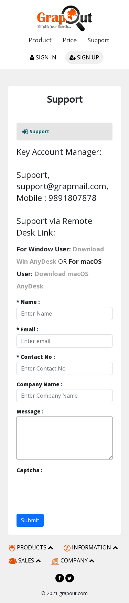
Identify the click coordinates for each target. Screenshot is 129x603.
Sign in (43, 57)
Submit (30, 520)
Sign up (84, 57)
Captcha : (30, 470)
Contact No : (36, 357)
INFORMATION (91, 547)
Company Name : (40, 384)
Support (98, 40)
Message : (30, 411)
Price (70, 40)
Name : (28, 302)
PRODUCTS (31, 547)
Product (40, 40)
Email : (28, 329)
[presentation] (69, 488)
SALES (25, 560)
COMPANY (73, 561)
